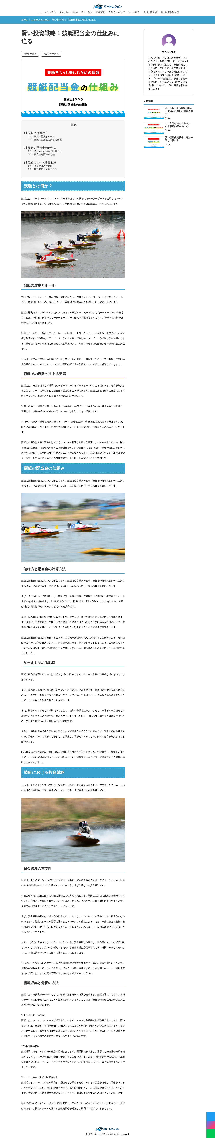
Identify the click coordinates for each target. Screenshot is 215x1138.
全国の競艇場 (150, 12)
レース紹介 (134, 12)
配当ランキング (117, 12)
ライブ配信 (87, 12)
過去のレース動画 (68, 12)
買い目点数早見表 (169, 12)
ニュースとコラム (46, 12)
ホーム (24, 19)
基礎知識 (100, 12)
